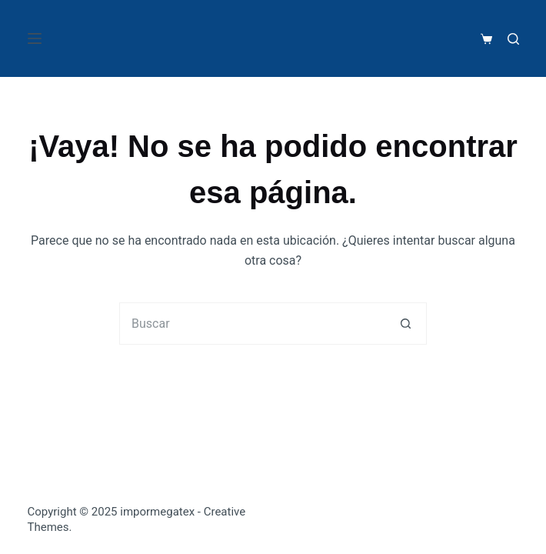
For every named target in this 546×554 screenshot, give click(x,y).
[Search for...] (252, 323)
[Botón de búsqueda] (406, 323)
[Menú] (35, 38)
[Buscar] (513, 39)
